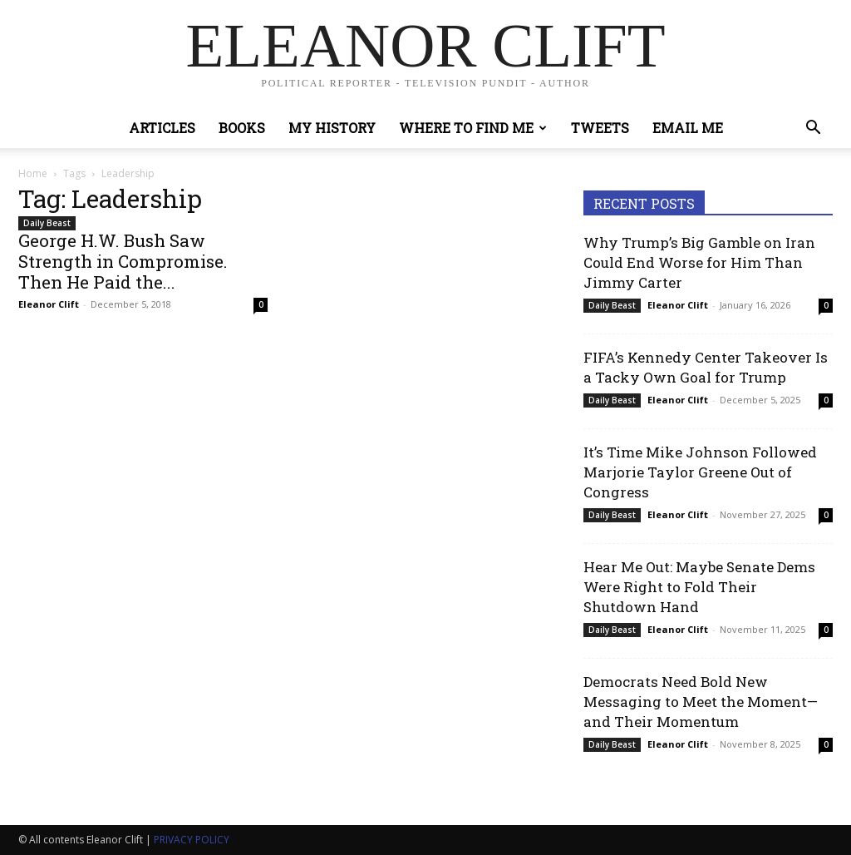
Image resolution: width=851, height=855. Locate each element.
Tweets (600, 127)
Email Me (687, 127)
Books (242, 127)
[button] (813, 129)
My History (332, 127)
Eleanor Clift (48, 304)
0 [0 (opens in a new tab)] (826, 305)
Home (32, 173)
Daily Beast (47, 223)
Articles (162, 127)
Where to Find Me (473, 127)
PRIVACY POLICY (191, 840)
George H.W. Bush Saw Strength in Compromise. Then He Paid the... (123, 261)
